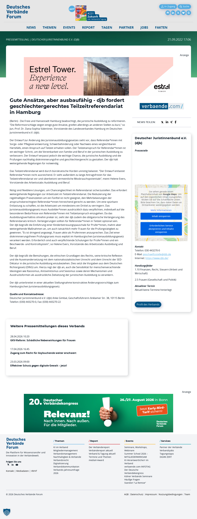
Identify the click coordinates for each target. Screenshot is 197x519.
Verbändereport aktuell (101, 450)
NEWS (31, 27)
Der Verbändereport (99, 447)
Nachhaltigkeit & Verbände (67, 456)
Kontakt (10, 470)
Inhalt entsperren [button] (161, 216)
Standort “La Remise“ (135, 482)
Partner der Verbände (171, 447)
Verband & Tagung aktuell (102, 453)
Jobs (144, 27)
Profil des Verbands (148, 304)
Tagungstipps (167, 453)
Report (88, 27)
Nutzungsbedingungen (171, 494)
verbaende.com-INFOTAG (137, 466)
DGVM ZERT (166, 456)
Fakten (161, 27)
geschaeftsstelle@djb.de (157, 254)
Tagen (106, 27)
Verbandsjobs (167, 450)
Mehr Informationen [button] (161, 210)
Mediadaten (22, 470)
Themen (49, 27)
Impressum (151, 494)
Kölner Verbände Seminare (138, 476)
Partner (126, 27)
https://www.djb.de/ (156, 258)
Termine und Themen (100, 456)
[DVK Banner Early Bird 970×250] (98, 395)
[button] (7, 512)
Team (187, 494)
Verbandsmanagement (65, 453)
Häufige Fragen (132, 479)
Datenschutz (136, 494)
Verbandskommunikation (66, 466)
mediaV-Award (96, 460)
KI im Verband (60, 447)
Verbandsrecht (61, 460)
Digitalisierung (60, 463)
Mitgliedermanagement (65, 450)
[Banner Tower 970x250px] (98, 59)
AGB (126, 494)
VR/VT (34, 470)
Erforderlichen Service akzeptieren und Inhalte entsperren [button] (161, 228)
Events (69, 27)
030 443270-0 (152, 250)
